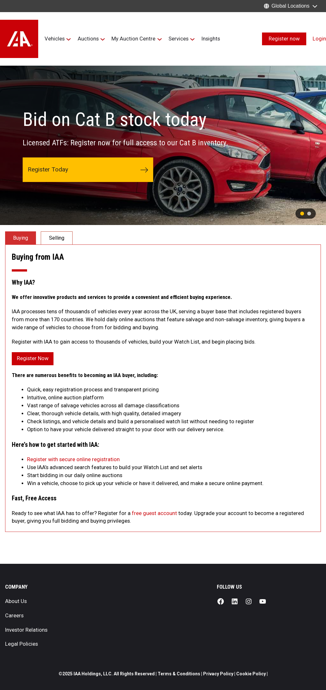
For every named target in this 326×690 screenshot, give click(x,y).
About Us (16, 601)
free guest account (154, 513)
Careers (14, 616)
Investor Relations (26, 630)
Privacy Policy (218, 673)
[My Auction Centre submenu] (159, 39)
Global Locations (290, 6)
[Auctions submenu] (102, 39)
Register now (284, 39)
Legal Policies (21, 644)
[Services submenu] (192, 39)
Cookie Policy (251, 673)
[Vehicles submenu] (68, 39)
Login (319, 39)
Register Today (88, 169)
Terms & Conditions (179, 673)
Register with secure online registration (73, 459)
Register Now (32, 358)
